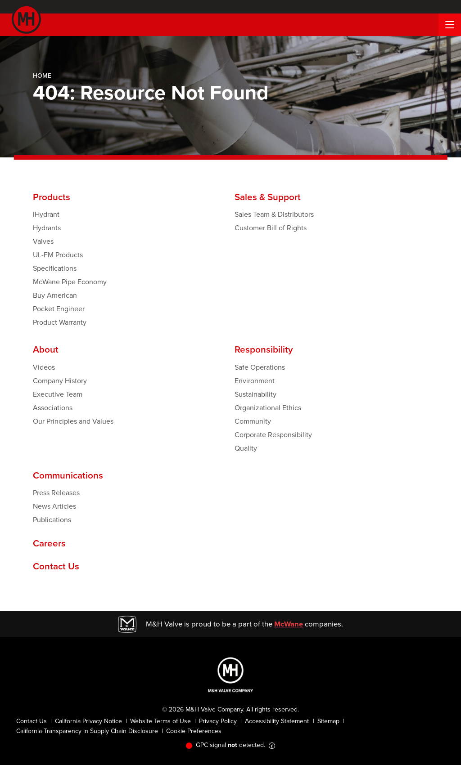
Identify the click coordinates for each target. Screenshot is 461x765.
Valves (43, 241)
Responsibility (264, 350)
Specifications (55, 268)
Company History (60, 381)
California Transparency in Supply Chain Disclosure (87, 731)
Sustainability (255, 394)
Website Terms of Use (160, 721)
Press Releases (56, 493)
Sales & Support (268, 197)
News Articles (54, 506)
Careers (49, 543)
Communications (68, 476)
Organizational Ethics (268, 408)
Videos (44, 367)
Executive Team (57, 394)
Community (253, 421)
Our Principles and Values (73, 421)
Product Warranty (59, 322)
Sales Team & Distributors (274, 214)
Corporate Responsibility (273, 434)
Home (42, 76)
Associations (52, 408)
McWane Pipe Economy (70, 282)
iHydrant (46, 214)
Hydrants (47, 228)
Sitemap (328, 721)
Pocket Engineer (59, 309)
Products (51, 197)
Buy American (55, 295)
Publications (52, 519)
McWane (288, 624)
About (46, 350)
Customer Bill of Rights (271, 228)
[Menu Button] (449, 24)
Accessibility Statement (277, 721)
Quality (246, 448)
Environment (255, 381)
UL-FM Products (58, 255)
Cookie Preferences (193, 731)
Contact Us (56, 566)
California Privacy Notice (88, 721)
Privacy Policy (218, 721)
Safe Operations (260, 367)
